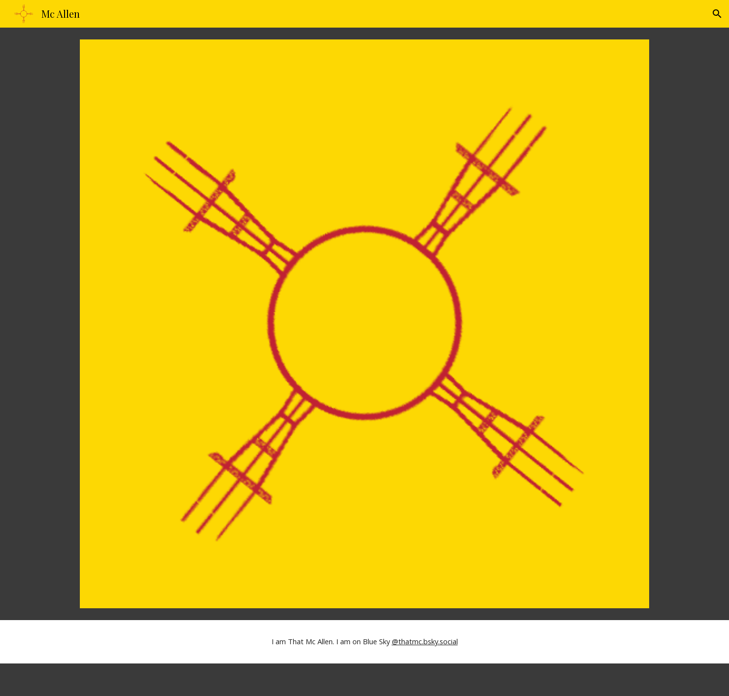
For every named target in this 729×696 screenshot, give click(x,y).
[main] (364, 641)
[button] (717, 14)
